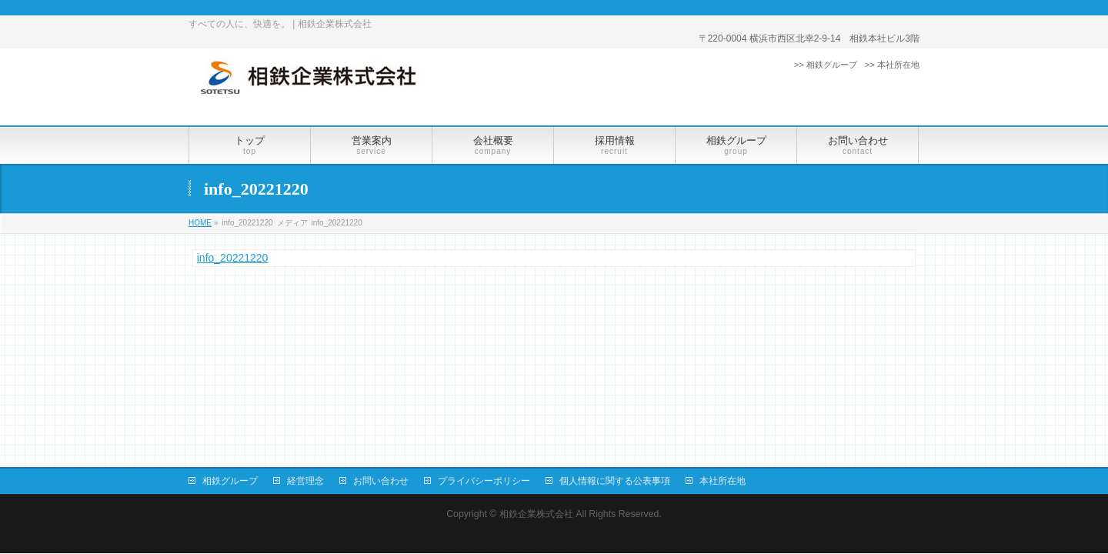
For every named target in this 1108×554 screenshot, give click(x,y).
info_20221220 (233, 258)
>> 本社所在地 (892, 64)
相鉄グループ (230, 481)
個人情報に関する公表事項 (614, 481)
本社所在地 (722, 481)
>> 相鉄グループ (825, 64)
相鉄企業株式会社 (536, 514)
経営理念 (305, 481)
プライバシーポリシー (484, 481)
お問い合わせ (381, 481)
